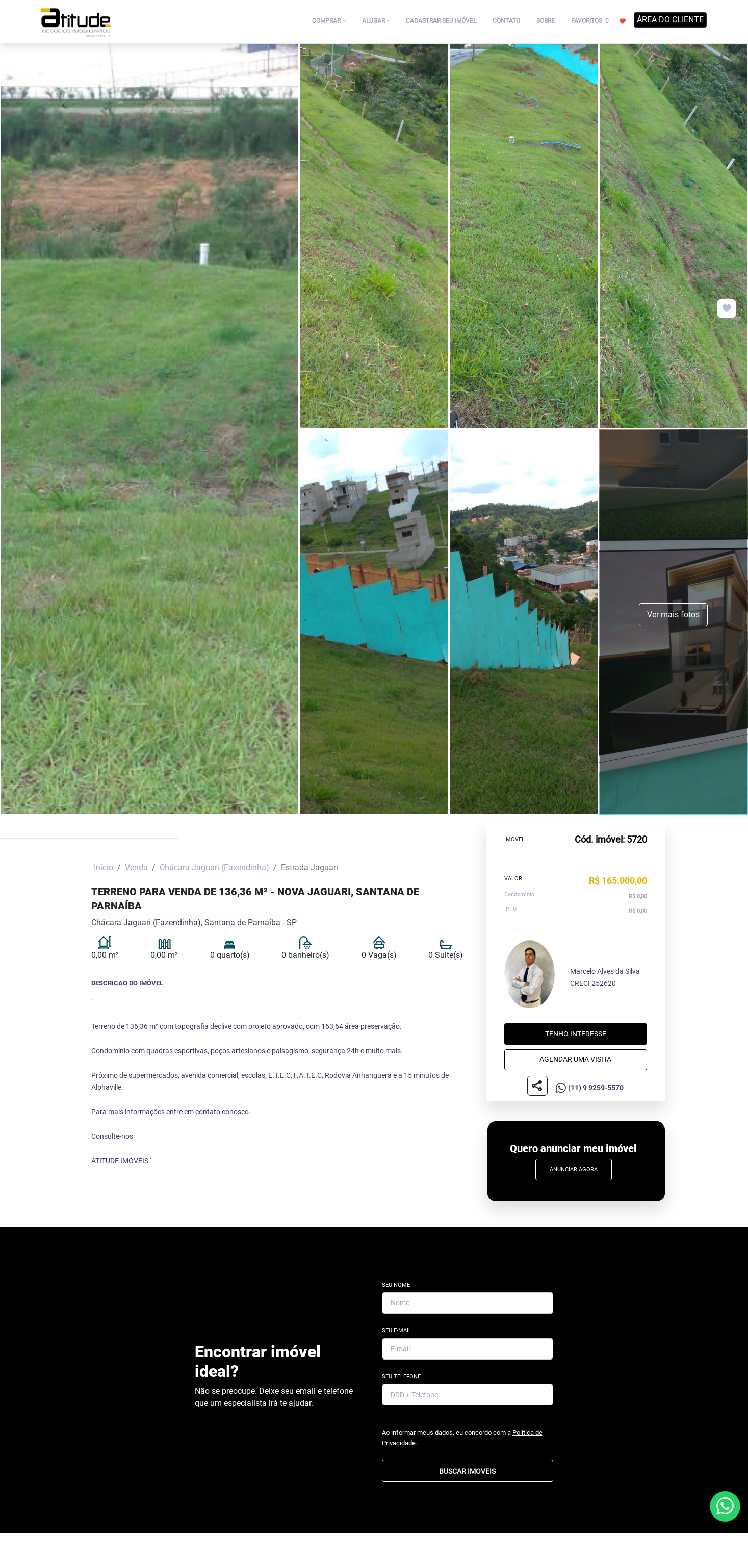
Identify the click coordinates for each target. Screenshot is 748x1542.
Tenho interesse (575, 1034)
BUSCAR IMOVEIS (467, 1471)
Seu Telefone (401, 1376)
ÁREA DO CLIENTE (670, 19)
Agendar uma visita (575, 1059)
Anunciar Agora (574, 1169)
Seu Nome (396, 1285)
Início (103, 867)
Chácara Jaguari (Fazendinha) (214, 867)
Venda (136, 867)
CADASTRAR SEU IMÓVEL (441, 20)
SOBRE (545, 20)
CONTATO (506, 20)
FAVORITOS (598, 20)
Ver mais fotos (673, 614)
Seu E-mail (396, 1330)
